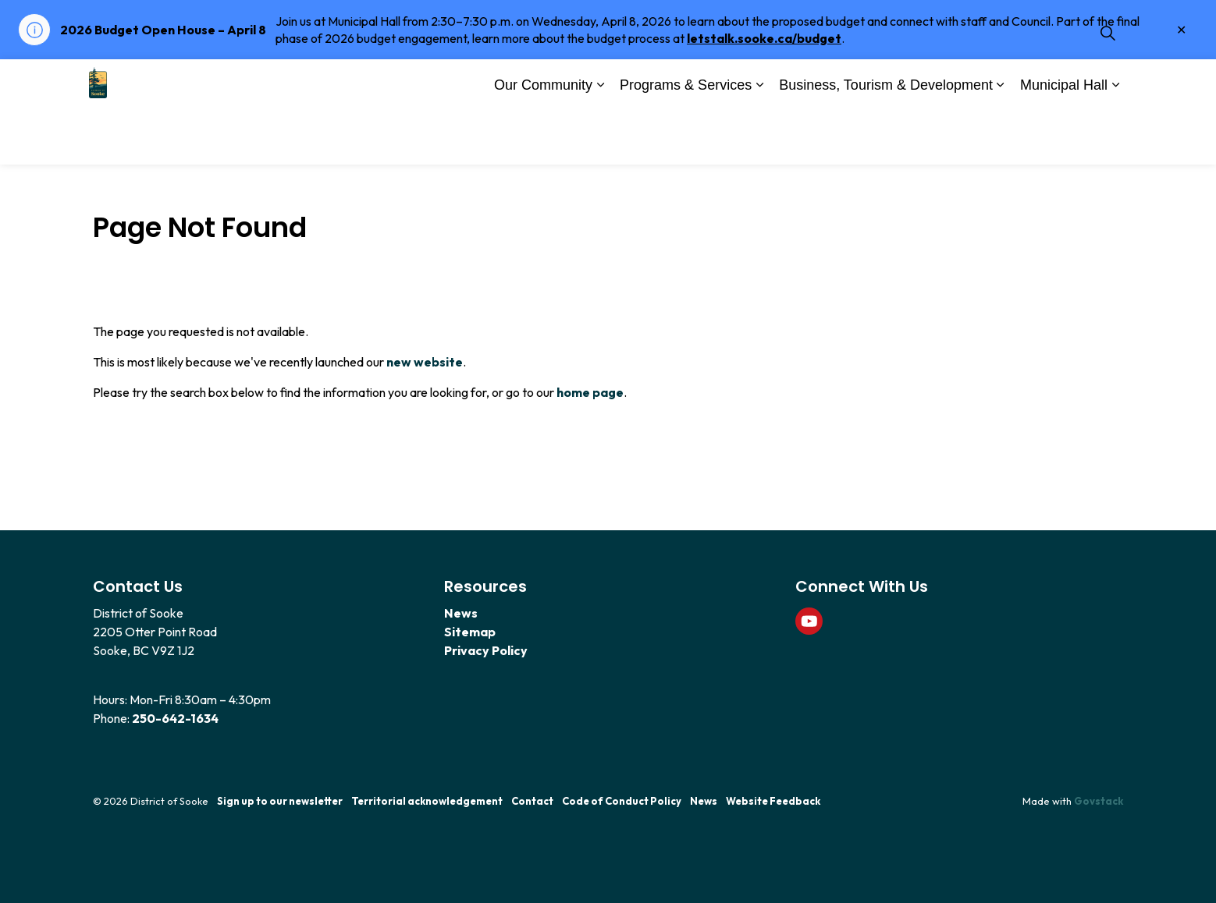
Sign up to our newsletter (280, 801)
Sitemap (470, 631)
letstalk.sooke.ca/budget (764, 38)
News (461, 613)
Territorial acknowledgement (427, 801)
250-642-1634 (175, 718)
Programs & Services (686, 137)
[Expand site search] (1107, 85)
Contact (532, 801)
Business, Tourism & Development (886, 137)
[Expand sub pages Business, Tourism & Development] (1000, 138)
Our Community (543, 137)
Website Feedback (773, 801)
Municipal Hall (1064, 137)
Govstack (1098, 801)
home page (590, 392)
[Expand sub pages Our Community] (600, 138)
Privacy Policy (486, 650)
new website (424, 362)
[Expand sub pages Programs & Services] (759, 138)
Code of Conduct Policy (621, 801)
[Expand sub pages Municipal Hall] (1115, 138)
